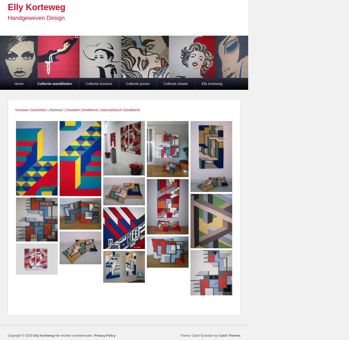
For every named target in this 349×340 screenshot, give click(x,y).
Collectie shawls (176, 84)
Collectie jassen (138, 84)
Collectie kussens (99, 84)
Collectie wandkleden (54, 84)
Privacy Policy (104, 335)
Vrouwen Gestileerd (82, 110)
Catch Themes (229, 335)
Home (19, 84)
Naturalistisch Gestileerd (120, 110)
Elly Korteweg (36, 7)
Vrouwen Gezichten (31, 110)
